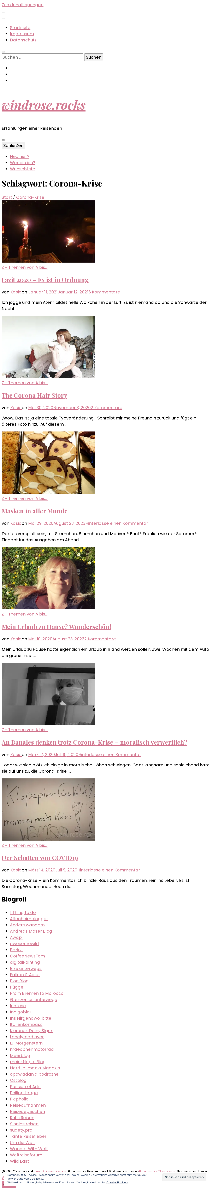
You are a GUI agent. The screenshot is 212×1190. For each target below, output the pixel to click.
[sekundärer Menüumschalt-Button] (3, 12)
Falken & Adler (25, 975)
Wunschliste (22, 169)
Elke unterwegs (26, 968)
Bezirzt (16, 950)
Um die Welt (22, 1142)
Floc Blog (19, 981)
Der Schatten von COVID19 (40, 857)
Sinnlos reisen (24, 1124)
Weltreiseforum (26, 1155)
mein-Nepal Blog (28, 1062)
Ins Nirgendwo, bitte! (31, 1018)
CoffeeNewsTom (27, 956)
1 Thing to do (23, 912)
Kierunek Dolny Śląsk (31, 1031)
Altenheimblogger (29, 919)
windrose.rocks (44, 104)
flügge (16, 987)
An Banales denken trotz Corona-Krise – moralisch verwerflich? (94, 742)
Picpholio (19, 1099)
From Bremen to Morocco (37, 993)
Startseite (20, 27)
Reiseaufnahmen (28, 1105)
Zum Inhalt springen (22, 5)
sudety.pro (21, 1130)
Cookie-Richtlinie (117, 1182)
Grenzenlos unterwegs (33, 999)
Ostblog (18, 1080)
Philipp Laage (24, 1093)
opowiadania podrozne (34, 1074)
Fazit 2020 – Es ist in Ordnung (45, 279)
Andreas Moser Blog (31, 931)
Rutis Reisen (22, 1118)
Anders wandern (27, 925)
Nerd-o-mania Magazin (35, 1068)
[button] (48, 231)
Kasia (16, 292)
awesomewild (24, 943)
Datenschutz (23, 40)
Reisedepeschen (27, 1111)
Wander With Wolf (29, 1149)
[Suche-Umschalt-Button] (3, 51)
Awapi (16, 937)
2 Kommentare (106, 408)
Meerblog (20, 1055)
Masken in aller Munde (34, 511)
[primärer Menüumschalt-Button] (3, 140)
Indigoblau (21, 1012)
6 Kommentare (104, 292)
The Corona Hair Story (34, 395)
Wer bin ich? (22, 163)
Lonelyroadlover (27, 1037)
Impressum (22, 34)
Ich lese (18, 1006)
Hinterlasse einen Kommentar (116, 523)
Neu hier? (19, 156)
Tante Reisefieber (28, 1136)
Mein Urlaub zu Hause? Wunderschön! (56, 626)
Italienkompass (26, 1024)
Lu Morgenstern (26, 1043)
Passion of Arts (25, 1086)
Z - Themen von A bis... (25, 267)
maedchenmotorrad (32, 1049)
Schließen (13, 145)
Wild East (19, 1161)
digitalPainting (25, 962)
